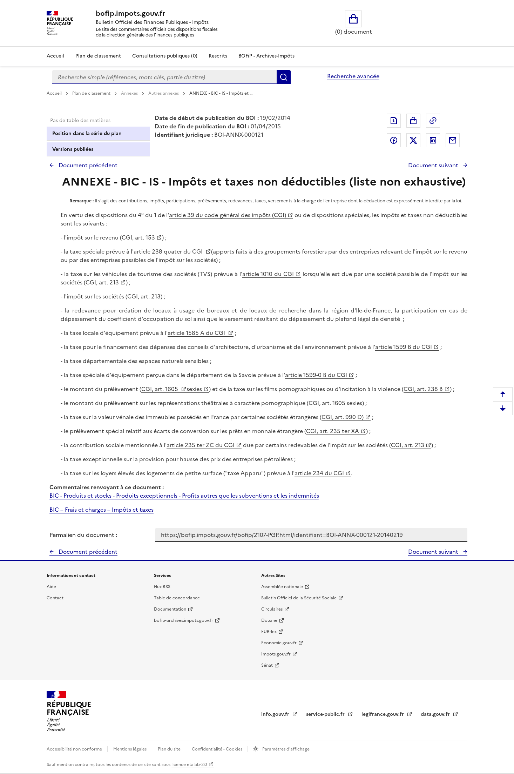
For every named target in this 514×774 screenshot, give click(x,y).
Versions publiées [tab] (72, 149)
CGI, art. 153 (138, 237)
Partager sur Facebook (394, 140)
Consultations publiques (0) (164, 56)
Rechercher (284, 77)
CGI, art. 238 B (423, 389)
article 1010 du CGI (268, 274)
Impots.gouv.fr (276, 654)
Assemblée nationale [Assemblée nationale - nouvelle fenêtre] (282, 587)
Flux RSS (162, 587)
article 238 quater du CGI (169, 251)
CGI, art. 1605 (160, 389)
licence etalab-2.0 (189, 764)
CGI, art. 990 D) (343, 417)
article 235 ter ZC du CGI (201, 445)
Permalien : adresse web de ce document (433, 121)
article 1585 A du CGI (197, 333)
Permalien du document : (83, 535)
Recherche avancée (353, 76)
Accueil (55, 56)
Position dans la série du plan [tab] (87, 133)
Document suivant (434, 165)
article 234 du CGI (319, 473)
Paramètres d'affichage (285, 749)
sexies (194, 389)
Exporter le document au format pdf (394, 121)
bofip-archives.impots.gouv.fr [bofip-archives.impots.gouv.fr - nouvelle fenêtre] (183, 620)
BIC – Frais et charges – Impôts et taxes (101, 509)
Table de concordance (177, 598)
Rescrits (218, 56)
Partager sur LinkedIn (433, 140)
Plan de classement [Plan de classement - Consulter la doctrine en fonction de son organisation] (98, 56)
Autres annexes (164, 93)
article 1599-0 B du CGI (316, 375)
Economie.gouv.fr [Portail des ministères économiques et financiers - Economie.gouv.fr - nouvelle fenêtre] (279, 643)
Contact (55, 598)
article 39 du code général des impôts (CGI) (227, 215)
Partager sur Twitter (413, 140)
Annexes (130, 93)
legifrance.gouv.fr (383, 714)
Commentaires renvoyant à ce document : (106, 487)
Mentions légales (130, 749)
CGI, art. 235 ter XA (332, 431)
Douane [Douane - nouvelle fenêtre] (269, 620)
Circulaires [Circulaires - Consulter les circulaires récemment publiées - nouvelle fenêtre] (272, 609)
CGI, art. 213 (102, 282)
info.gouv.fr (276, 714)
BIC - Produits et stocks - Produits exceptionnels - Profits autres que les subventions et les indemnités (184, 495)
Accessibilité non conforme (75, 749)
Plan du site (170, 749)
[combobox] (164, 77)
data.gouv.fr (436, 714)
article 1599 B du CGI (403, 347)
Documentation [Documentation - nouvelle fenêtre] (170, 609)
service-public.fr (326, 714)
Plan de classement (91, 93)
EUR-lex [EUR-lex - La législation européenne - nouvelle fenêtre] (269, 631)
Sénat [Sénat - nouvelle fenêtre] (267, 665)
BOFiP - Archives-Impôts (266, 56)
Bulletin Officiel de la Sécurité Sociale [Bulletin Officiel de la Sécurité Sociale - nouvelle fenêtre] (299, 598)
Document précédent (87, 165)
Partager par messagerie (453, 140)
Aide (51, 587)
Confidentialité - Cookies (217, 749)
